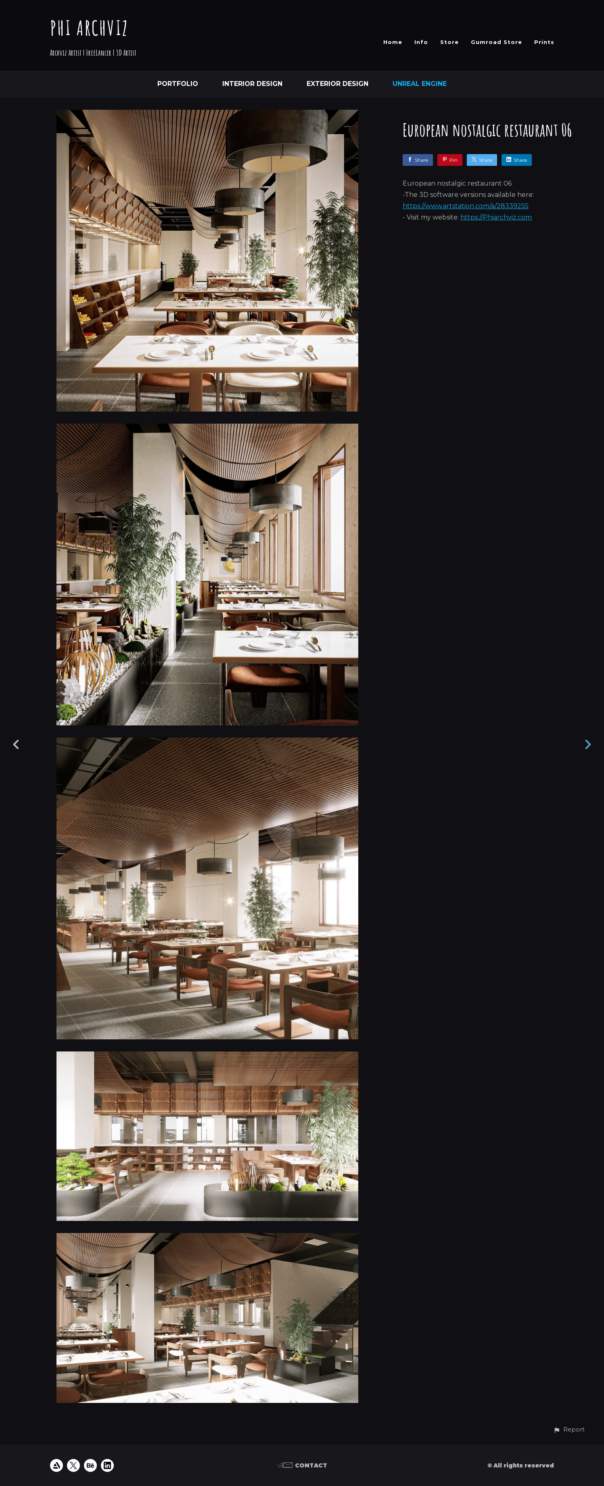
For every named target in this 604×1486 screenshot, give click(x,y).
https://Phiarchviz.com (496, 217)
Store (449, 42)
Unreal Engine (420, 84)
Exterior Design (337, 84)
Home (392, 42)
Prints (544, 42)
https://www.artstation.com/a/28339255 (466, 206)
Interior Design (252, 84)
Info (421, 42)
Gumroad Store (496, 42)
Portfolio (177, 84)
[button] (569, 1429)
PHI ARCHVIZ (89, 27)
